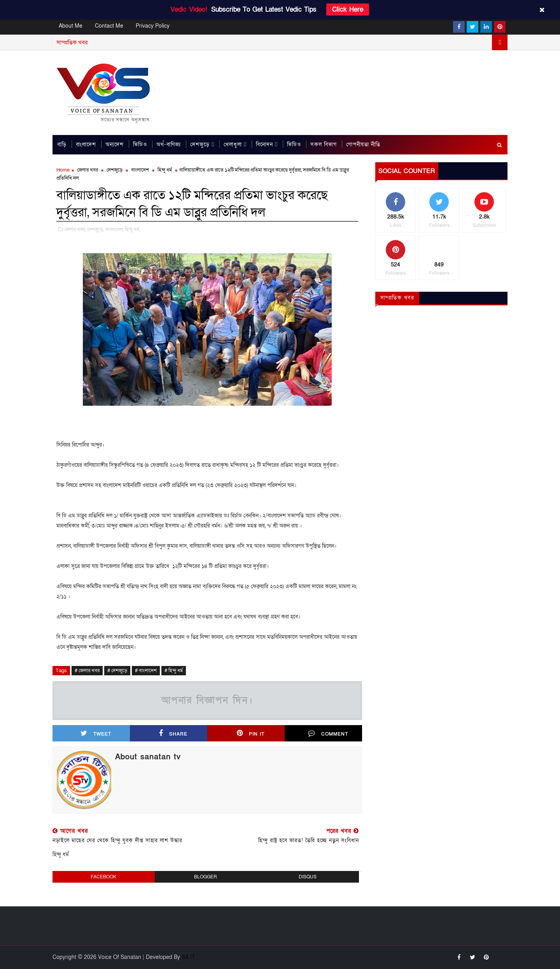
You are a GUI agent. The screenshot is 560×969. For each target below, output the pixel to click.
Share (173, 734)
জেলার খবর (87, 170)
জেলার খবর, (75, 229)
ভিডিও (140, 145)
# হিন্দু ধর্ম (173, 671)
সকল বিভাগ (323, 145)
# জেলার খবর (87, 671)
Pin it (250, 734)
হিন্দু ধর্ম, (132, 229)
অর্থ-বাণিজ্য (168, 145)
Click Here (347, 9)
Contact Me (109, 26)
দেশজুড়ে (200, 145)
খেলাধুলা (233, 145)
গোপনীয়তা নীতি (363, 145)
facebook (103, 877)
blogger (205, 877)
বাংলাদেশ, (114, 229)
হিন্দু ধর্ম (165, 170)
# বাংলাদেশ (146, 671)
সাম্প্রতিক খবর (397, 298)
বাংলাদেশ (86, 145)
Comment (328, 734)
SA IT (188, 957)
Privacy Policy (153, 26)
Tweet (95, 734)
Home (63, 170)
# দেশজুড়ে (117, 671)
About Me (70, 26)
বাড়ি (61, 145)
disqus (308, 877)
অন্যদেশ (114, 145)
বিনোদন (264, 145)
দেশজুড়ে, (95, 229)
